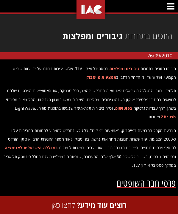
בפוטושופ (122, 108)
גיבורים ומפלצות (123, 68)
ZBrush (167, 116)
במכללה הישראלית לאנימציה (29, 147)
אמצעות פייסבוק (100, 77)
